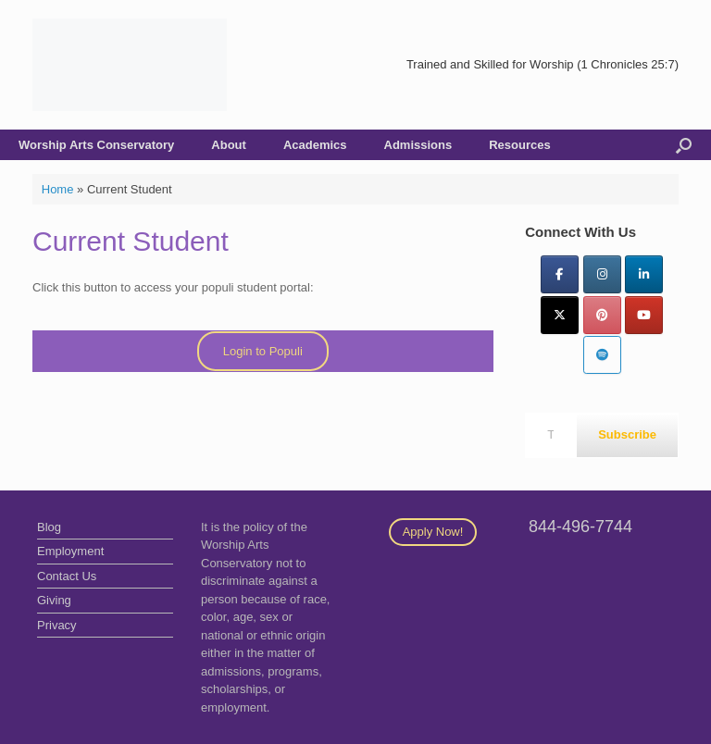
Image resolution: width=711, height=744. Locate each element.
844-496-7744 (580, 526)
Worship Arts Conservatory (96, 145)
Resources (519, 145)
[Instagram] (602, 274)
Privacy (57, 625)
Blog (49, 527)
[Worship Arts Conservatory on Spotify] (602, 355)
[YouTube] (644, 315)
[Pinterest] (602, 315)
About (228, 145)
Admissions (418, 145)
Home (58, 189)
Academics (315, 145)
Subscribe (627, 434)
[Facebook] (560, 274)
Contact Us (66, 576)
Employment (70, 551)
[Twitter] (560, 315)
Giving (54, 600)
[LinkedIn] (644, 274)
